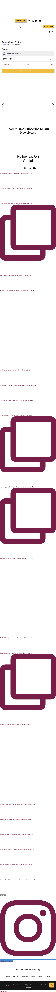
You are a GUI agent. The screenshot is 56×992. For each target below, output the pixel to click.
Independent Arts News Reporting (11, 27)
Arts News (16, 976)
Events (4, 44)
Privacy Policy (40, 985)
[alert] (28, 53)
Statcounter (3, 991)
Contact (47, 976)
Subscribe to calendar (27, 71)
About (33, 976)
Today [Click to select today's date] (28, 64)
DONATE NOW (20, 20)
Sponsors (25, 976)
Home (8, 976)
